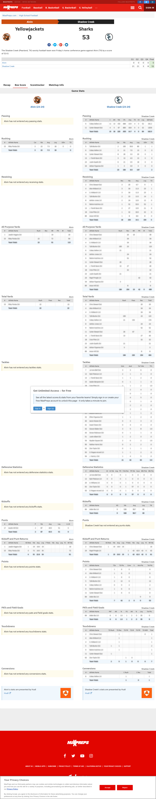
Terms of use (78, 766)
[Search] (140, 7)
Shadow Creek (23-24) (118, 106)
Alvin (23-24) (37, 106)
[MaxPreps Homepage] (78, 743)
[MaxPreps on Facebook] (140, 2)
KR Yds (70, 543)
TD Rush (111, 630)
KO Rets (28, 543)
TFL (151, 366)
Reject (124, 788)
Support (127, 766)
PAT (110, 611)
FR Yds (132, 471)
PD (120, 471)
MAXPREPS (7, 2)
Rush (38, 231)
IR (62, 231)
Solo (122, 366)
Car (35, 142)
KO (117, 505)
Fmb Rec (126, 471)
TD (135, 120)
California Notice (93, 766)
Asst (130, 366)
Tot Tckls (141, 366)
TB (151, 505)
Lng (143, 120)
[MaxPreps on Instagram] (152, 2)
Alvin (30, 22)
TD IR (132, 630)
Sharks (86, 28)
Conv (129, 565)
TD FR (126, 630)
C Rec (138, 672)
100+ (63, 142)
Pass (50, 300)
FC (65, 543)
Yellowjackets (29, 28)
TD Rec (119, 630)
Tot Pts (150, 565)
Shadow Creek (86, 22)
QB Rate (150, 120)
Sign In (38, 409)
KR (52, 231)
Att (114, 120)
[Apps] (132, 7)
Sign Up (50, 409)
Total (69, 231)
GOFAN (17, 2)
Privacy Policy (65, 766)
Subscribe (52, 766)
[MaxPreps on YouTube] (82, 756)
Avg (130, 120)
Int (138, 120)
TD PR (138, 630)
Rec (122, 181)
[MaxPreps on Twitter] (146, 2)
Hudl (7, 693)
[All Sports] (96, 7)
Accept (107, 788)
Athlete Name (94, 120)
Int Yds (111, 471)
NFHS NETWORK (29, 2)
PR (58, 231)
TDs (114, 565)
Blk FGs (151, 471)
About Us (29, 766)
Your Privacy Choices (112, 766)
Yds (119, 120)
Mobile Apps (40, 766)
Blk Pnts (144, 471)
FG (127, 611)
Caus (138, 471)
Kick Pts (140, 565)
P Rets (48, 543)
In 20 (68, 524)
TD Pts (121, 565)
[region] (78, 787)
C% (124, 120)
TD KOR (145, 630)
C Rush (126, 672)
